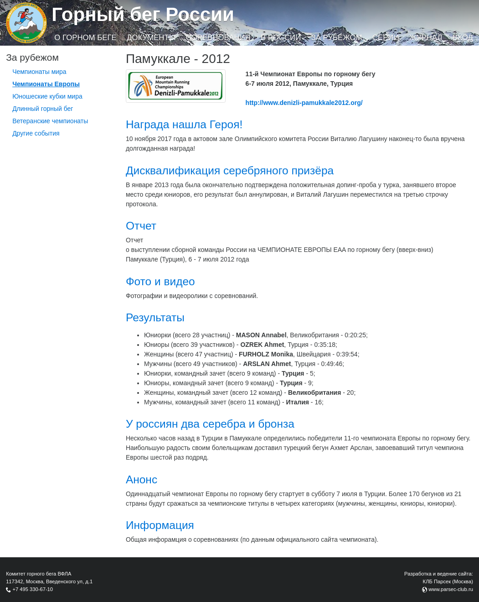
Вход (463, 37)
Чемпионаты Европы (46, 84)
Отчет (141, 226)
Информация (160, 525)
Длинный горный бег (42, 108)
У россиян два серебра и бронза (210, 424)
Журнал (425, 37)
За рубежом (336, 37)
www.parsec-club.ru (450, 589)
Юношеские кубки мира (47, 96)
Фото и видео (160, 281)
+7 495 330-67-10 (32, 589)
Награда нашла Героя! (184, 124)
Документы (151, 37)
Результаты (155, 317)
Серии (385, 37)
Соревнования (218, 37)
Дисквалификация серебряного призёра (230, 170)
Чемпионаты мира (39, 71)
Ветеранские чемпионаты (50, 121)
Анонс (141, 479)
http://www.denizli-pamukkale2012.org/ (304, 102)
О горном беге (85, 37)
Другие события (36, 133)
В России (281, 37)
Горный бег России (143, 14)
